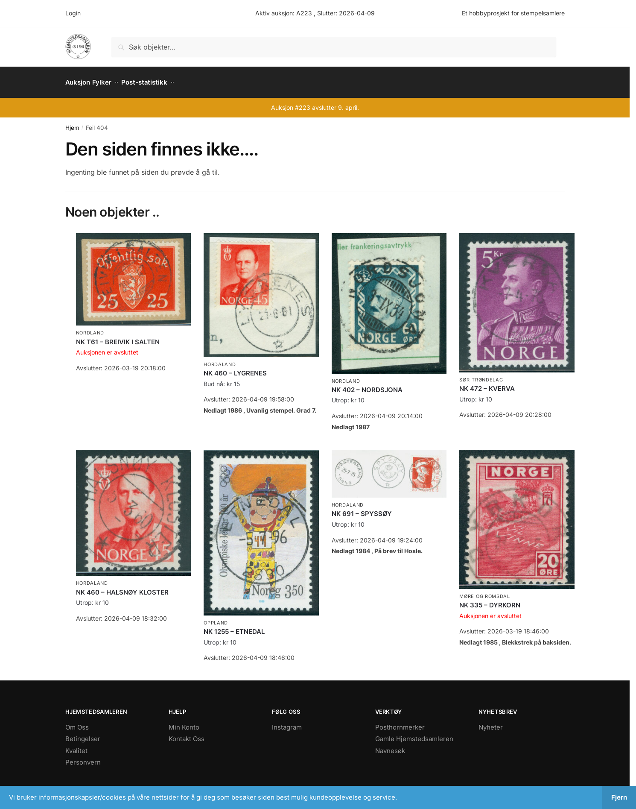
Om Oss (77, 722)
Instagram (287, 722)
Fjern (619, 797)
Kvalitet (76, 746)
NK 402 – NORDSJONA (367, 385)
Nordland (90, 328)
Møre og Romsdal (484, 591)
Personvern (83, 757)
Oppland (216, 618)
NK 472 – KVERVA (487, 383)
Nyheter (490, 722)
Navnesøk (390, 746)
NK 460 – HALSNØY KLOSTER (122, 587)
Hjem (72, 122)
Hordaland (220, 359)
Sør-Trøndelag (481, 375)
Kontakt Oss (186, 734)
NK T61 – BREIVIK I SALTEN (118, 337)
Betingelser (82, 734)
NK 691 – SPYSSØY (362, 508)
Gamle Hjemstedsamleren (414, 734)
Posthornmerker (400, 722)
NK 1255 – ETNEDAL (234, 626)
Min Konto (184, 722)
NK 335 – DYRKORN (489, 600)
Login (73, 13)
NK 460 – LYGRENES (235, 368)
